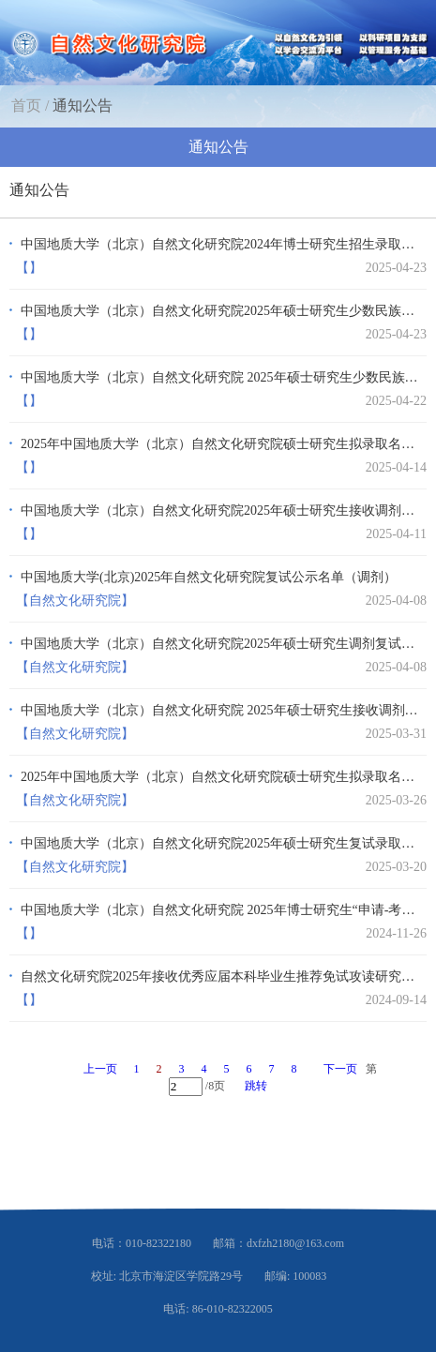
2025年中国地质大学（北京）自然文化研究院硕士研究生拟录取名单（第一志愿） (221, 777)
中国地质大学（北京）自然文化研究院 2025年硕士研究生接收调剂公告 (221, 710)
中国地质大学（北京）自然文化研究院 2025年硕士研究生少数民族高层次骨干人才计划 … (221, 377)
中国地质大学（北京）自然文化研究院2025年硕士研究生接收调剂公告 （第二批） (221, 510)
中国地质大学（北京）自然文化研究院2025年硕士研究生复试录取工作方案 (221, 843)
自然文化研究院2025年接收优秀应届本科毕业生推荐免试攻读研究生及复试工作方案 (221, 976)
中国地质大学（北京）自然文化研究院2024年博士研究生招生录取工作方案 (221, 244)
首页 (26, 105)
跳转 (256, 1085)
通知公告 (83, 105)
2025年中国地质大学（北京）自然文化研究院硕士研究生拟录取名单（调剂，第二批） (221, 444)
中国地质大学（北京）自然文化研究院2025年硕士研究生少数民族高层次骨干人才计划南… (221, 311)
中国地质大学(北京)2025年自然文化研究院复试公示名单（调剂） (209, 577)
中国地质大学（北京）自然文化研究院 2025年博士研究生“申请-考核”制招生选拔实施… (221, 910)
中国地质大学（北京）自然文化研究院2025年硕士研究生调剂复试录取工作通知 (221, 644)
